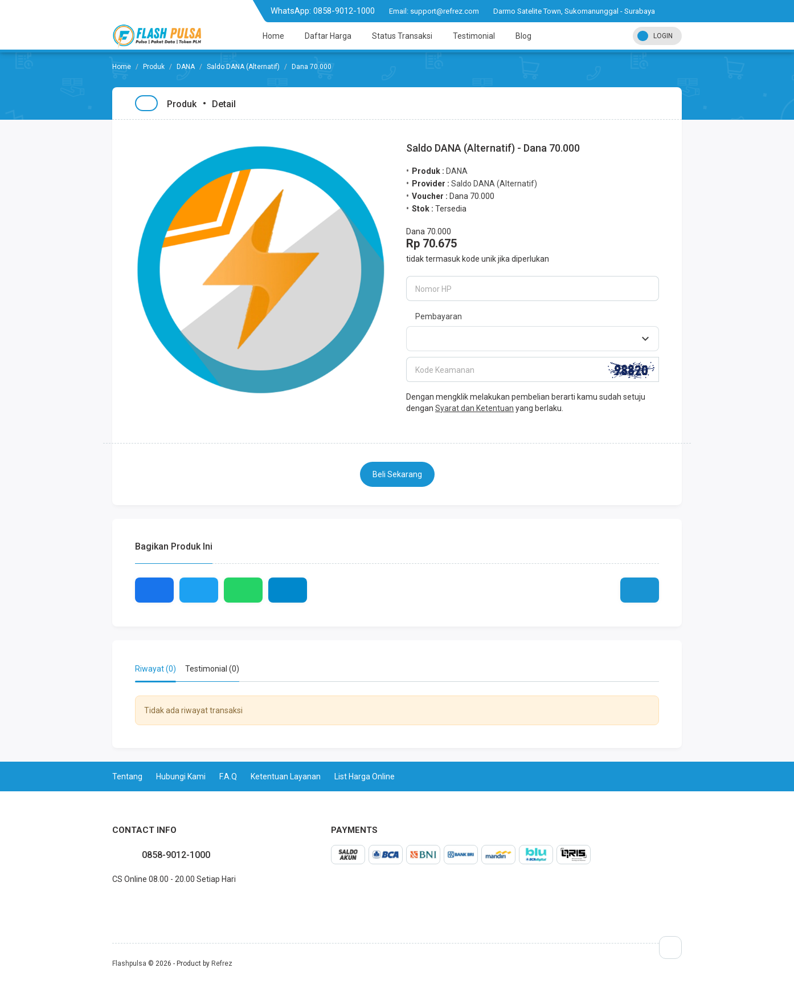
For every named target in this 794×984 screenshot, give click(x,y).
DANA (186, 67)
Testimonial (474, 35)
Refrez (221, 963)
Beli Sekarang (397, 474)
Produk (154, 67)
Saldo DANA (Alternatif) (243, 67)
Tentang (127, 776)
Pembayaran (438, 316)
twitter (121, 904)
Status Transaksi (402, 35)
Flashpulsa (129, 963)
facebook (112, 904)
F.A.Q (228, 776)
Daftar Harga (328, 35)
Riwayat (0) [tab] (155, 668)
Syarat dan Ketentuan (474, 408)
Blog (523, 35)
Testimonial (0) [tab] (212, 668)
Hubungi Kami (181, 776)
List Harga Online (364, 776)
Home (273, 35)
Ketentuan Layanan (286, 776)
